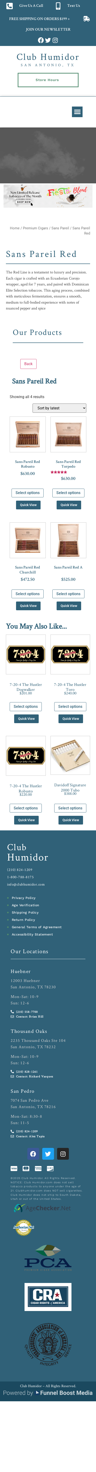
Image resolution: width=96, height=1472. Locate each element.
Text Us (73, 6)
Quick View (28, 505)
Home (15, 228)
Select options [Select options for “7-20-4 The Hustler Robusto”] (26, 808)
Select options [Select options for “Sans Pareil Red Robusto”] (28, 493)
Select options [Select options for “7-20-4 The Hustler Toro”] (70, 706)
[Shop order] (59, 408)
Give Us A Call (31, 6)
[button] (77, 112)
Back (28, 364)
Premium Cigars (35, 228)
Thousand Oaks (29, 1031)
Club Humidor (48, 56)
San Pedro (23, 1091)
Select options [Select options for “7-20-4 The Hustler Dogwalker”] (26, 706)
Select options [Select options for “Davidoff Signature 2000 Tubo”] (70, 808)
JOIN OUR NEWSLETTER (48, 30)
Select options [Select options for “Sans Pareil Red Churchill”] (28, 594)
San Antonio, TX (48, 64)
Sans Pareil (60, 228)
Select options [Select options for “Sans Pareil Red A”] (68, 594)
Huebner (21, 971)
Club (17, 847)
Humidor (28, 857)
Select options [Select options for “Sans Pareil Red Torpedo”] (68, 493)
